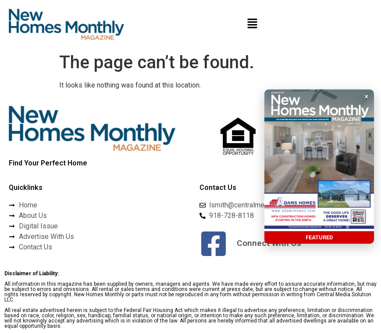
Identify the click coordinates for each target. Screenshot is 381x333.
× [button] (366, 96)
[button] (252, 24)
